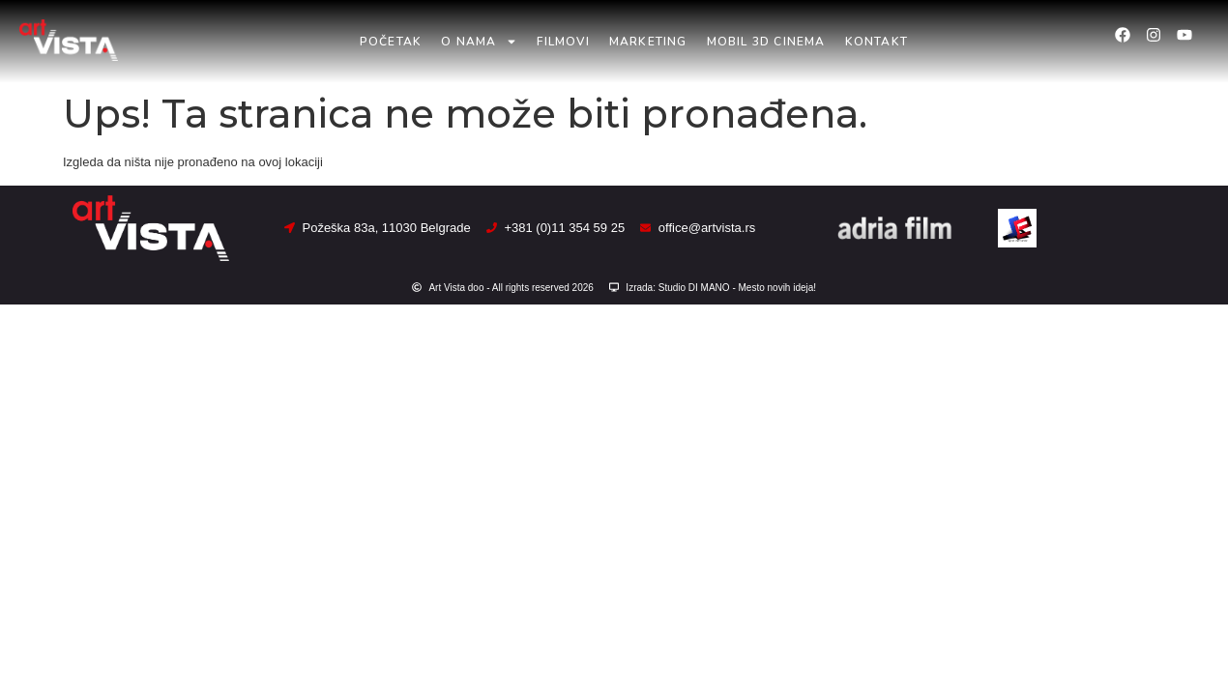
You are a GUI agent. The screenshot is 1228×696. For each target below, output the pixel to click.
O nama (479, 41)
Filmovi (563, 41)
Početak (391, 41)
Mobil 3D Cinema (766, 41)
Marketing (648, 41)
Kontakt (876, 41)
